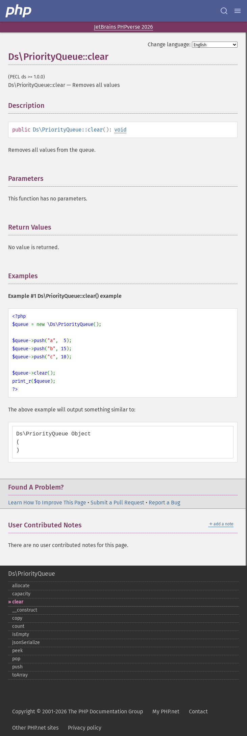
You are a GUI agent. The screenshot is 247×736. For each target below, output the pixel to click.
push (17, 667)
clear (17, 602)
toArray (20, 675)
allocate (21, 586)
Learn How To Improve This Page (47, 502)
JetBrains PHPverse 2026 (123, 27)
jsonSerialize (26, 642)
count (18, 626)
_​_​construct (24, 610)
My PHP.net (165, 711)
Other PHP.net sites (35, 728)
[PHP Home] (18, 11)
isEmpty (20, 634)
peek (17, 651)
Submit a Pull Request (117, 502)
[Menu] (237, 11)
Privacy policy (84, 728)
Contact (198, 711)
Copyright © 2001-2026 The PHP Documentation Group (77, 711)
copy (17, 618)
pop (16, 659)
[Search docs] (224, 11)
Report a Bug (164, 502)
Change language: (169, 44)
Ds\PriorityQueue (31, 573)
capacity (21, 594)
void (120, 129)
